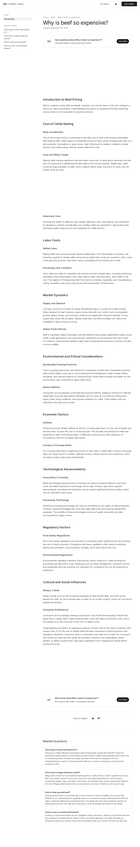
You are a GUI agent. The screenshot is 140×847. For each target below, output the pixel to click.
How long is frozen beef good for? (16, 30)
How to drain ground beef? (15, 42)
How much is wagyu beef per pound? (16, 37)
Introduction (9, 19)
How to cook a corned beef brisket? (15, 47)
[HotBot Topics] (13, 4)
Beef (53, 17)
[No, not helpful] (98, 718)
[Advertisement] (87, 70)
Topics (46, 17)
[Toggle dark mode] (116, 3)
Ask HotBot (129, 4)
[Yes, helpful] (92, 718)
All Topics (104, 4)
